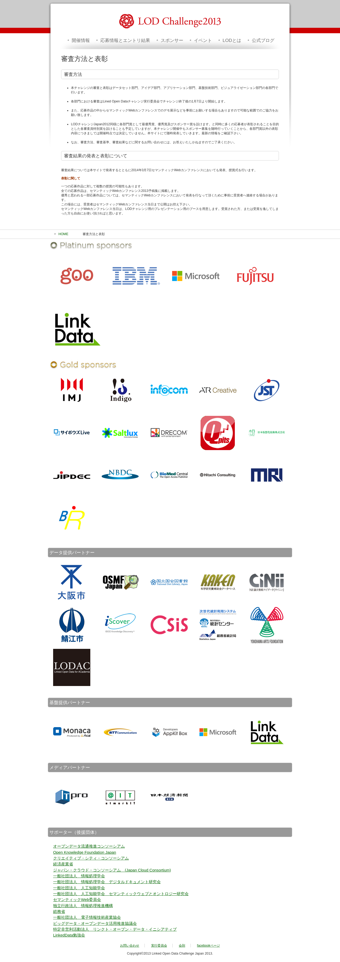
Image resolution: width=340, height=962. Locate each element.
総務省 (59, 911)
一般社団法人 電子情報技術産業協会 (87, 917)
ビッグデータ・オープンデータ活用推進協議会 (95, 923)
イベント (203, 40)
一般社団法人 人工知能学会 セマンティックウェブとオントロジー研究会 (121, 894)
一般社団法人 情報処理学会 (79, 876)
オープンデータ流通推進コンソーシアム (89, 846)
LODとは (232, 40)
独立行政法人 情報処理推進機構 (83, 906)
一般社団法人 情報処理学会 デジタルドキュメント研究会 (107, 882)
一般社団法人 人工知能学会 (79, 888)
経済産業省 (63, 864)
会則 (182, 945)
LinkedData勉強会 (69, 935)
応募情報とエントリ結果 (125, 40)
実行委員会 (159, 945)
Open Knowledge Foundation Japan (84, 852)
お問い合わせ (129, 945)
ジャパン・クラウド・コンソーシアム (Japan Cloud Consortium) (112, 870)
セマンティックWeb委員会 (77, 900)
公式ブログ (263, 40)
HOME (63, 234)
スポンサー (172, 40)
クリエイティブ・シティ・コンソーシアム (91, 858)
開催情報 (81, 40)
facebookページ (208, 945)
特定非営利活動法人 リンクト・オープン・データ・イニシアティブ (115, 929)
